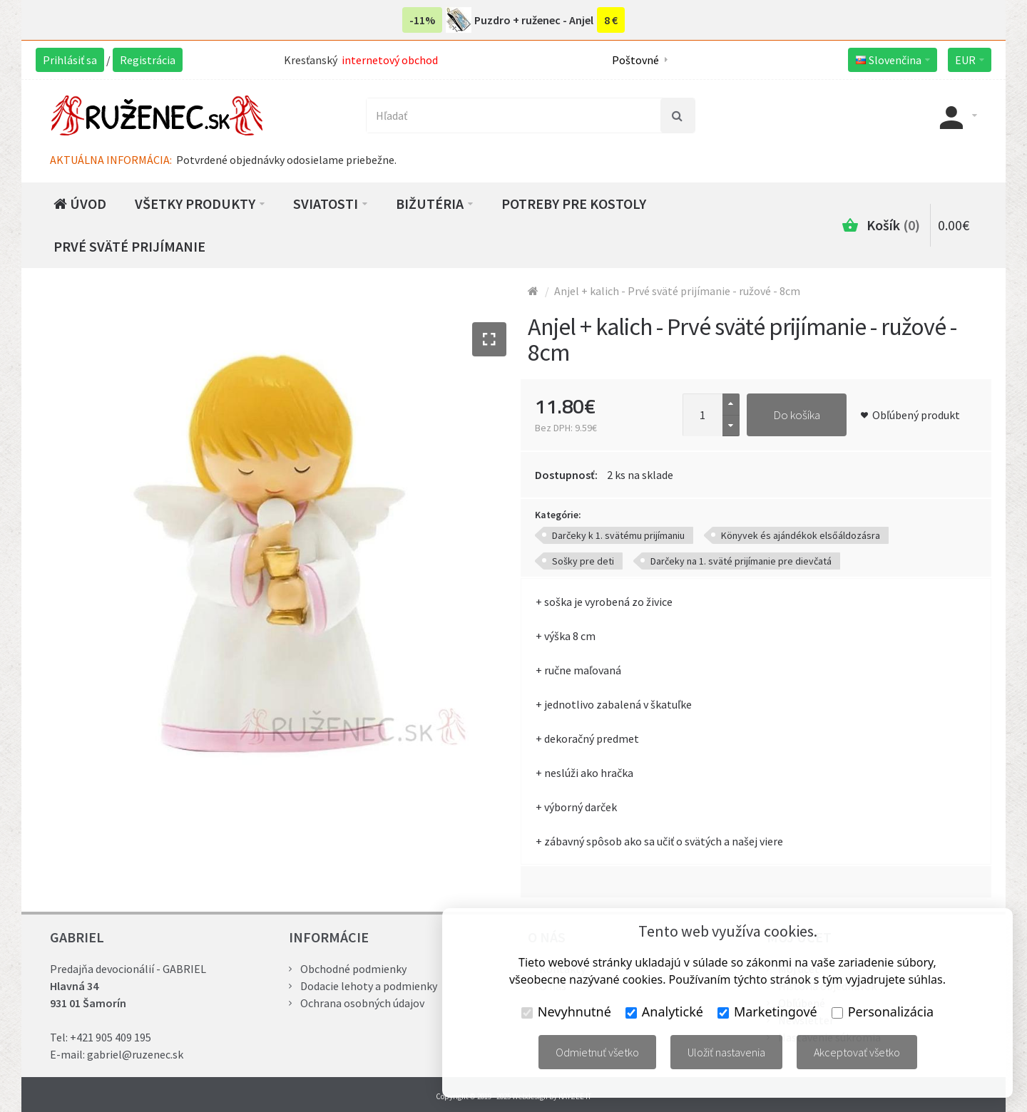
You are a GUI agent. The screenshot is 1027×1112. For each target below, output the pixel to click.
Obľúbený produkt (916, 415)
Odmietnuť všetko (597, 1052)
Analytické (664, 1011)
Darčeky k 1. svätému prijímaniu (618, 535)
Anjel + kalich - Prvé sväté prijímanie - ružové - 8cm (677, 291)
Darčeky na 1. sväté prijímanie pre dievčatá (741, 561)
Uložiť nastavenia (726, 1052)
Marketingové (767, 1011)
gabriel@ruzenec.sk (135, 1054)
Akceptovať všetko (857, 1052)
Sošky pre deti (583, 561)
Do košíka (796, 415)
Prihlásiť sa (70, 60)
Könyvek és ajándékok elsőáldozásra (800, 535)
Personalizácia (883, 1011)
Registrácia (147, 60)
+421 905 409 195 (110, 1037)
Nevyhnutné (566, 1011)
